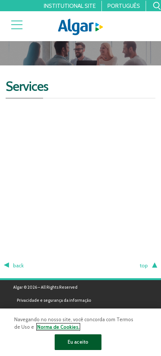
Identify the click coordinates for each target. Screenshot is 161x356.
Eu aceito (78, 342)
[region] (80, 332)
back (18, 265)
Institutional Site (70, 6)
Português (123, 6)
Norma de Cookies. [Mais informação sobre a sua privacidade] (58, 327)
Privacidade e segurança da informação (54, 300)
